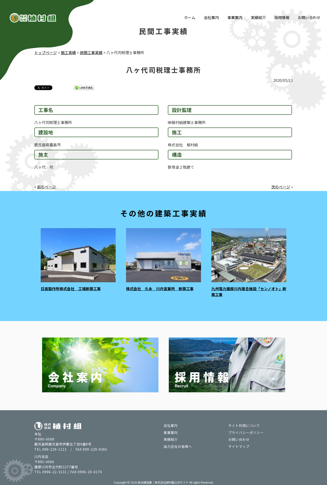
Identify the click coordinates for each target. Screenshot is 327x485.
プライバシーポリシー (246, 431)
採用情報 (281, 11)
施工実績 (68, 52)
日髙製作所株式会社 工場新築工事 (71, 288)
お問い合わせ (309, 11)
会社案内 (211, 11)
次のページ (280, 186)
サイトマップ (238, 445)
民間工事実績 (91, 52)
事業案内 (234, 11)
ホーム (189, 11)
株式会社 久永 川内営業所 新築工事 (160, 288)
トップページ (45, 52)
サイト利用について (244, 424)
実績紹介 (258, 11)
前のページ (46, 186)
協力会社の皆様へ (178, 445)
